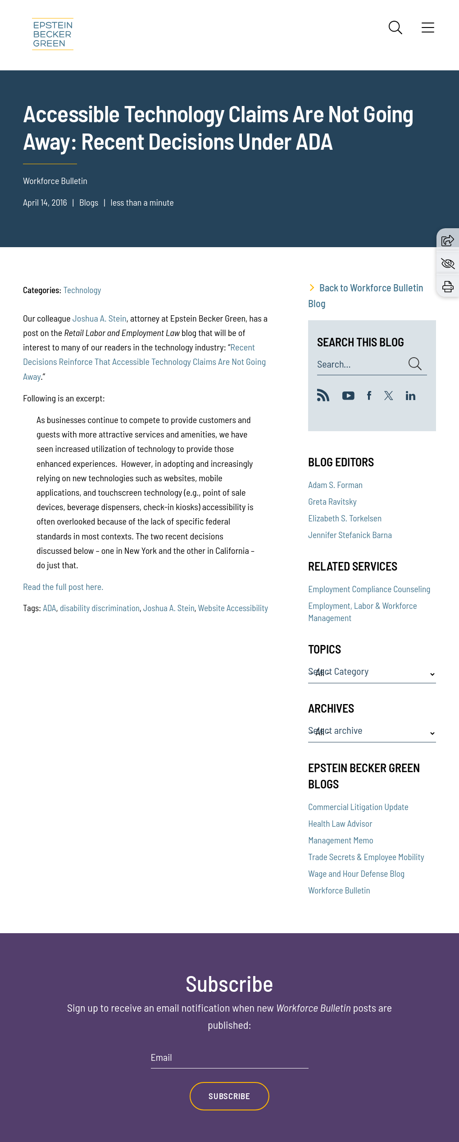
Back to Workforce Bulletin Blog (365, 295)
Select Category (338, 671)
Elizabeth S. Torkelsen (345, 518)
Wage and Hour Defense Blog (356, 873)
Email (161, 1057)
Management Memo (340, 840)
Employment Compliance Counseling (369, 589)
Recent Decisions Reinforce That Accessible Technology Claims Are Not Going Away (144, 361)
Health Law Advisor (340, 823)
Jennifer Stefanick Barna (350, 535)
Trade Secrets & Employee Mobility (366, 857)
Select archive (335, 730)
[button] (447, 239)
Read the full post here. (63, 586)
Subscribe (229, 1096)
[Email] (230, 1060)
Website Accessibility (233, 608)
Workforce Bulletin (339, 890)
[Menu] (428, 31)
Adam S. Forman (335, 484)
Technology (82, 290)
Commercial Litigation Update (358, 806)
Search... (333, 364)
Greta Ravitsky (332, 501)
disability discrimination (100, 608)
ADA (49, 608)
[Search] (395, 27)
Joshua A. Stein (100, 318)
